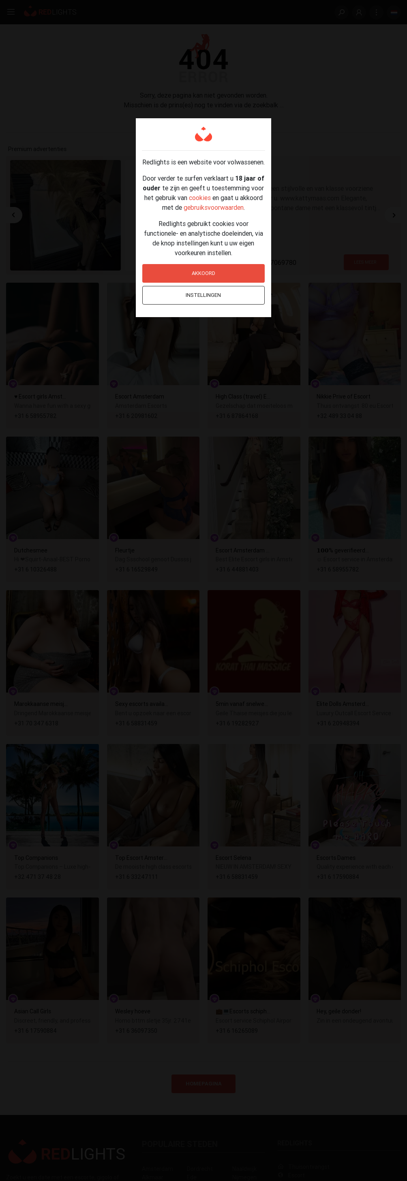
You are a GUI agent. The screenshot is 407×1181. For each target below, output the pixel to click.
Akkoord (203, 273)
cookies (200, 198)
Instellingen (203, 295)
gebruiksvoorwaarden (214, 207)
